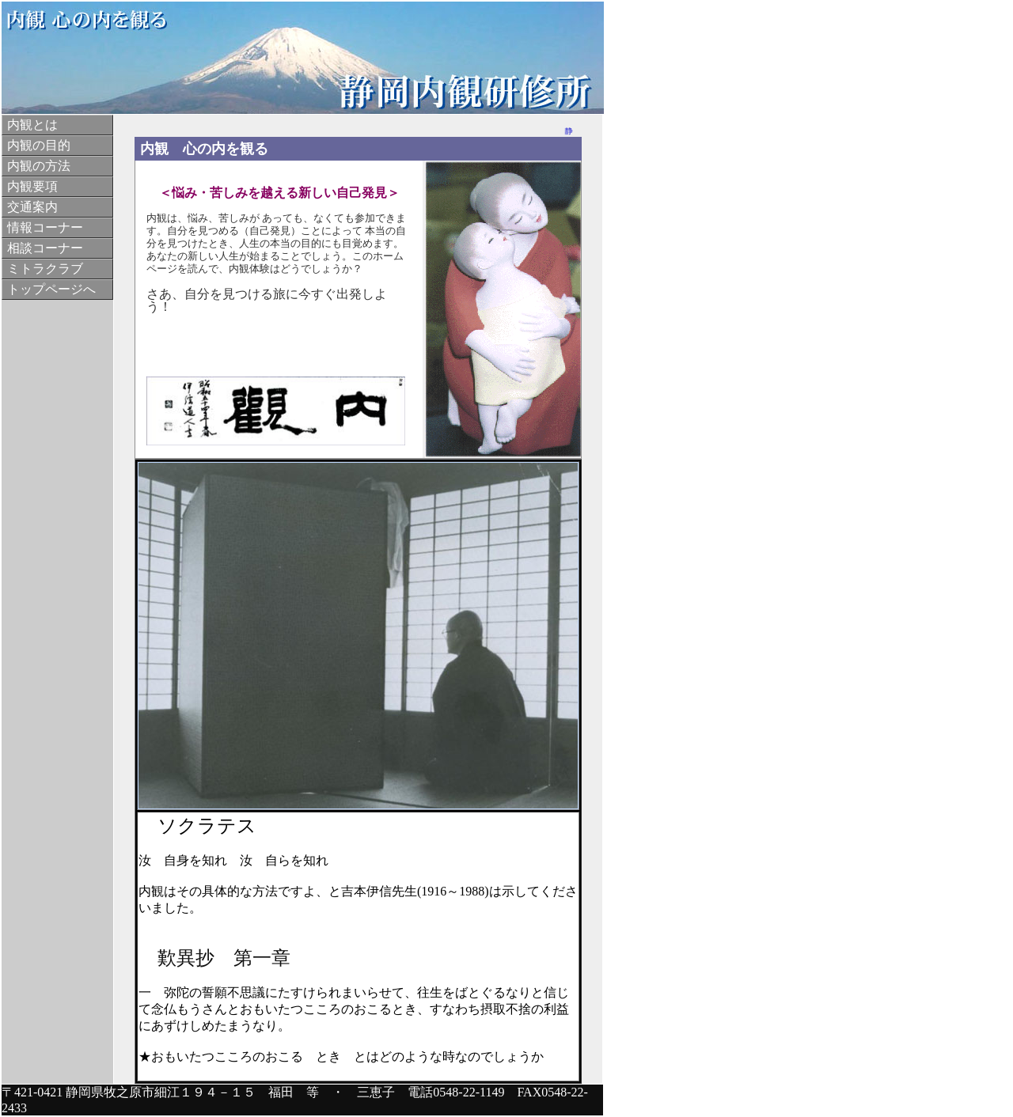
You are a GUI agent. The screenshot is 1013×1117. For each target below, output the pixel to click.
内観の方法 (38, 165)
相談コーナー (45, 248)
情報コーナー (45, 227)
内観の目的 (38, 145)
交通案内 (32, 207)
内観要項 (32, 186)
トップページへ (51, 289)
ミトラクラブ (45, 268)
